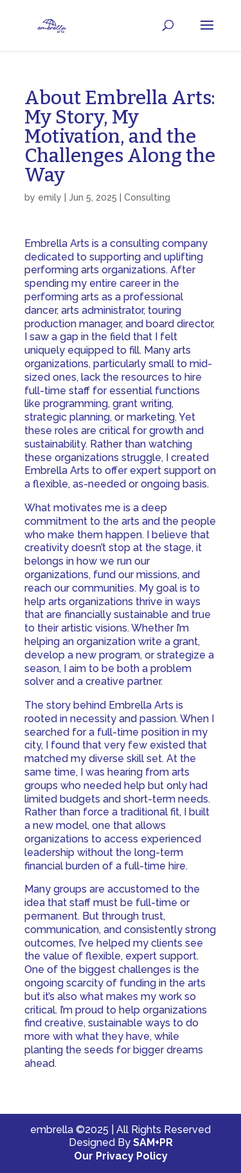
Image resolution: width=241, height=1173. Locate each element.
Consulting (147, 197)
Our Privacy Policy (121, 1156)
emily (50, 197)
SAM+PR (153, 1142)
